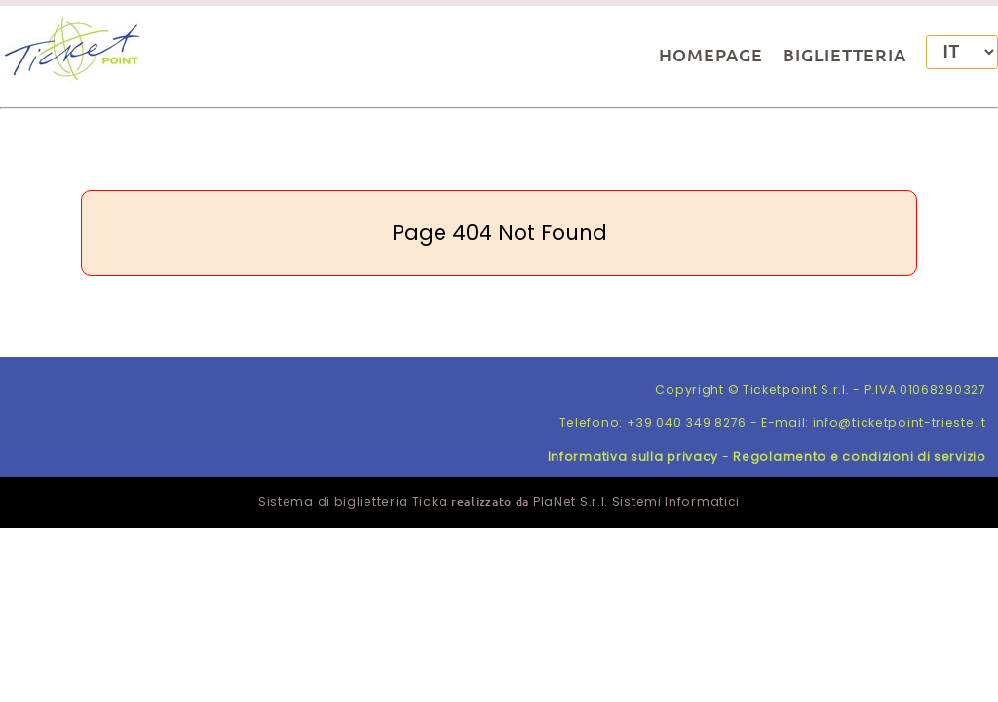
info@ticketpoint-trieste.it (899, 422)
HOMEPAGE (711, 54)
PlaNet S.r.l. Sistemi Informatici (636, 501)
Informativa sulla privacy (633, 456)
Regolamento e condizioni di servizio (859, 456)
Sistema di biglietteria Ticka (352, 501)
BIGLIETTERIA (844, 54)
